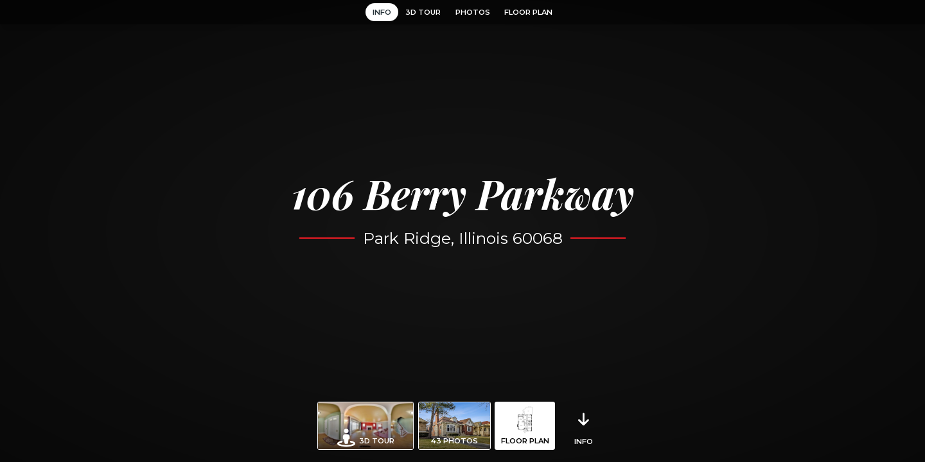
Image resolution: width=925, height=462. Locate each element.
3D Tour (423, 12)
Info (382, 12)
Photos (472, 12)
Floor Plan (528, 12)
